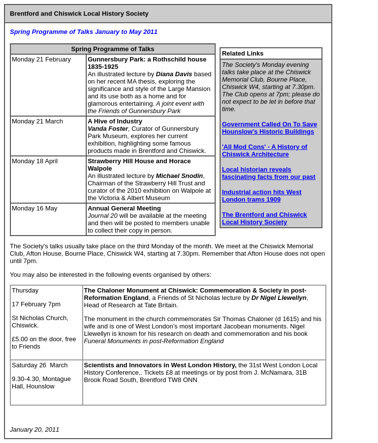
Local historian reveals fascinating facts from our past (268, 173)
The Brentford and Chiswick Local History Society (264, 218)
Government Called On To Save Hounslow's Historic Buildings (269, 127)
